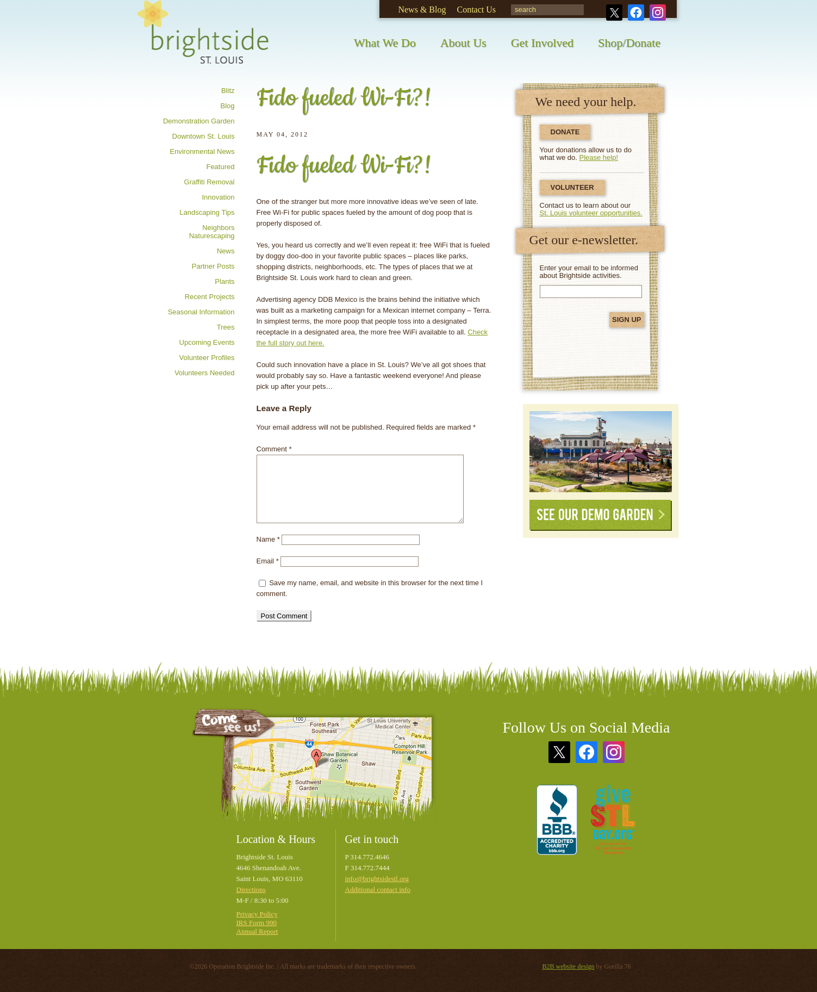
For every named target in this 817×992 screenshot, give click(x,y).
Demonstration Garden (199, 121)
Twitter (614, 12)
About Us (463, 42)
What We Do (385, 42)
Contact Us (476, 9)
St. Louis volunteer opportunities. (591, 213)
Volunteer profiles (207, 358)
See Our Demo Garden (600, 515)
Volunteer (572, 187)
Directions (251, 889)
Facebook (636, 12)
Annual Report (257, 931)
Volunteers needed (204, 373)
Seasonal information (201, 312)
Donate (565, 132)
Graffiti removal (209, 182)
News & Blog (422, 9)
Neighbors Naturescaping (212, 232)
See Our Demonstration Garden (600, 451)
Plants (224, 281)
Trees (226, 327)
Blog (227, 106)
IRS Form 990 (256, 923)
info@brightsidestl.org (377, 879)
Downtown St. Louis (203, 136)
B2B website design (568, 966)
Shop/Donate (629, 42)
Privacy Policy (257, 914)
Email (268, 561)
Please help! (599, 157)
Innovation (218, 197)
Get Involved (542, 42)
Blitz (228, 90)
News (226, 251)
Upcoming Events (207, 342)
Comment (274, 449)
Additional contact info (378, 889)
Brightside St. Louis (203, 39)
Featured (220, 167)
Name (268, 539)
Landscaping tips (206, 212)
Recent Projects (210, 297)
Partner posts (213, 266)
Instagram (658, 12)
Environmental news (202, 151)
